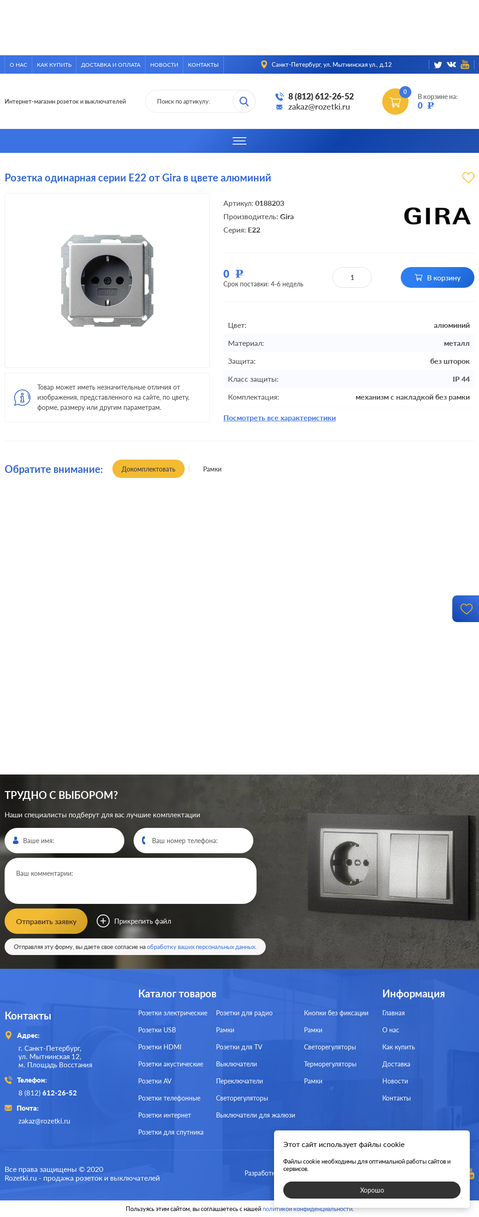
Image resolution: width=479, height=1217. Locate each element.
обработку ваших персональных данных (201, 946)
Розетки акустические (170, 1064)
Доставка (396, 1064)
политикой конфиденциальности (307, 1208)
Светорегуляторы (242, 1098)
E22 (254, 229)
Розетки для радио (244, 1013)
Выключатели (236, 1064)
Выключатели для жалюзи (255, 1115)
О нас (18, 64)
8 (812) (47, 1093)
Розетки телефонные (169, 1098)
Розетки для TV (239, 1047)
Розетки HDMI (159, 1047)
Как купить (54, 64)
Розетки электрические (172, 1013)
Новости (164, 64)
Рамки (225, 1030)
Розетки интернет (164, 1115)
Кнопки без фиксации (336, 1013)
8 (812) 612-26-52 (321, 96)
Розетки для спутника (171, 1132)
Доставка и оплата (110, 64)
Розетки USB (157, 1030)
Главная (393, 1013)
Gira (287, 216)
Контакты (203, 64)
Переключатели (239, 1081)
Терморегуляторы (330, 1064)
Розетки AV (154, 1081)
